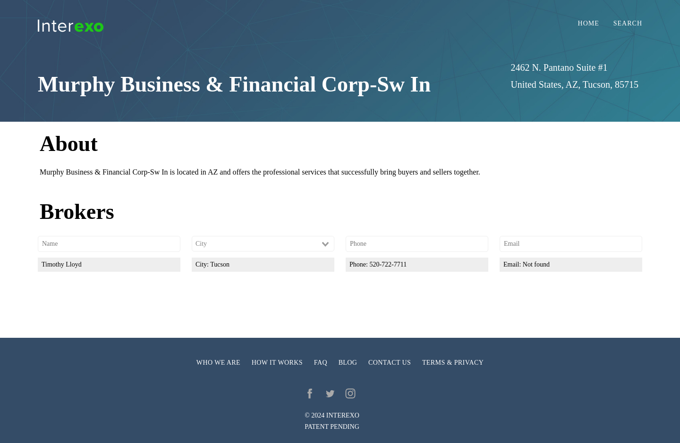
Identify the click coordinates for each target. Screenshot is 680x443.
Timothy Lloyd (62, 264)
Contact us (389, 362)
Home (588, 23)
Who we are (218, 362)
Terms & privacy (453, 362)
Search (627, 23)
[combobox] (263, 244)
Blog (348, 362)
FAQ (320, 362)
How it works (277, 362)
